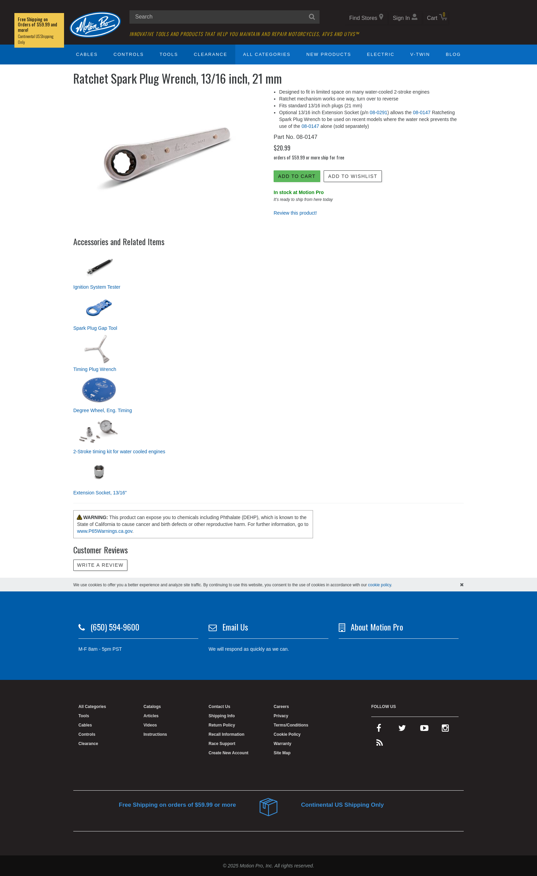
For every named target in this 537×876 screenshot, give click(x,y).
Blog (453, 54)
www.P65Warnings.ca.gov (104, 531)
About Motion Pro (377, 627)
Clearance (210, 54)
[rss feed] (379, 744)
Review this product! (295, 213)
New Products (329, 54)
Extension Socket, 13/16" (100, 492)
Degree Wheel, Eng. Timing (102, 410)
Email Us (235, 627)
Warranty (282, 743)
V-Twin (420, 54)
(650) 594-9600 (114, 627)
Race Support (222, 743)
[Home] (95, 24)
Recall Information (227, 734)
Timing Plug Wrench (94, 369)
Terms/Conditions (291, 725)
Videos (150, 725)
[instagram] (445, 729)
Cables (87, 54)
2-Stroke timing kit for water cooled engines (119, 451)
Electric (381, 54)
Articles (151, 715)
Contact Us (219, 706)
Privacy (281, 715)
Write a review (100, 565)
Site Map (282, 753)
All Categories (267, 54)
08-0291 (378, 112)
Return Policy (222, 725)
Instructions (155, 734)
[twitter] (402, 729)
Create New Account (228, 753)
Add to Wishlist (352, 176)
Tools (169, 54)
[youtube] (424, 729)
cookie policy (379, 585)
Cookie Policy (287, 734)
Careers (281, 706)
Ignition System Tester (96, 287)
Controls (129, 54)
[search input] (224, 17)
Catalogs (152, 706)
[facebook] (378, 729)
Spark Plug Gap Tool (95, 328)
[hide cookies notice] (462, 584)
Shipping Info (222, 715)
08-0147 (421, 112)
